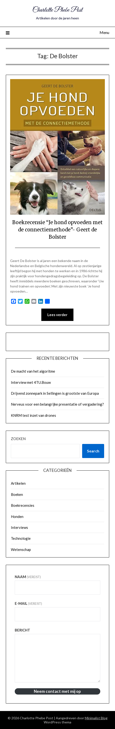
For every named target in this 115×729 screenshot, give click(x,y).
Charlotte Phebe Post (57, 10)
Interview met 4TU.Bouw (31, 382)
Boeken (17, 494)
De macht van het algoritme (33, 371)
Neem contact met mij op (57, 691)
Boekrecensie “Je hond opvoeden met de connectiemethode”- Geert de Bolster (57, 229)
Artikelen (18, 483)
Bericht (22, 630)
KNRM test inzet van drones (33, 415)
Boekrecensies (22, 505)
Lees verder (57, 314)
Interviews (19, 527)
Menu (104, 32)
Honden (17, 516)
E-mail (28, 603)
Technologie (21, 538)
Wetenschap (21, 549)
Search (93, 451)
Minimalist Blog (96, 718)
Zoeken (18, 438)
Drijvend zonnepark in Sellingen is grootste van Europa (55, 393)
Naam (28, 576)
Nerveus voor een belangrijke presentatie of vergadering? (57, 404)
